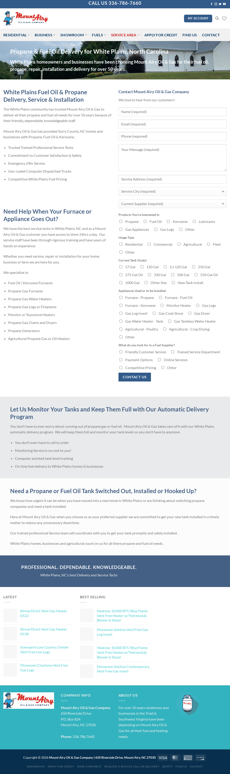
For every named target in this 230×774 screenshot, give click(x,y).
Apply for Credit (161, 35)
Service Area (125, 35)
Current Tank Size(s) (132, 260)
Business (45, 35)
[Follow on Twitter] (220, 4)
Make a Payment (89, 766)
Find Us (189, 35)
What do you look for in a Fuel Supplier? (146, 345)
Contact (211, 35)
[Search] (217, 18)
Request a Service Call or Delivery (132, 766)
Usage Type (126, 237)
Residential (16, 35)
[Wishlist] (224, 18)
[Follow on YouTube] (224, 4)
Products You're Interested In (138, 215)
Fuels (99, 35)
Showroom (73, 35)
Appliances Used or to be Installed (142, 291)
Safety (167, 766)
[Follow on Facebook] (211, 4)
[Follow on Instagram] (215, 4)
